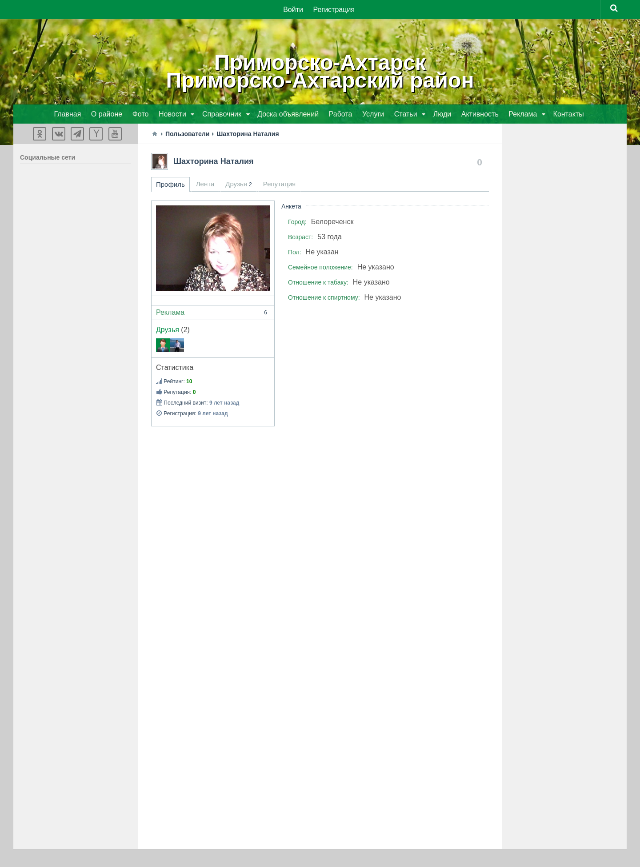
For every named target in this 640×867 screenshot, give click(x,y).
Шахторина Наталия (213, 161)
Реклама (213, 313)
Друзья (167, 330)
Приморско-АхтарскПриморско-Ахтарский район (320, 71)
